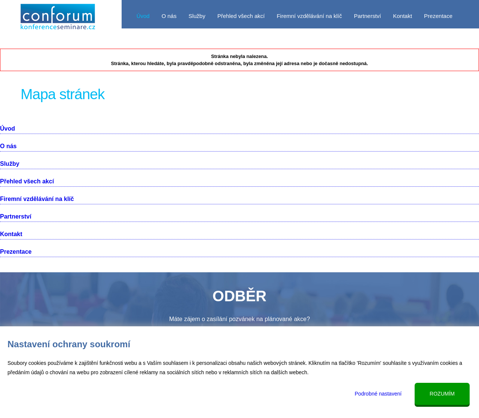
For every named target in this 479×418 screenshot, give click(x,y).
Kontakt (402, 16)
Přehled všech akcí (241, 16)
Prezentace (438, 16)
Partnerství (367, 16)
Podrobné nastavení (378, 394)
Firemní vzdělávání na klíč (309, 16)
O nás (169, 16)
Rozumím (442, 394)
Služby (197, 16)
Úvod (143, 16)
